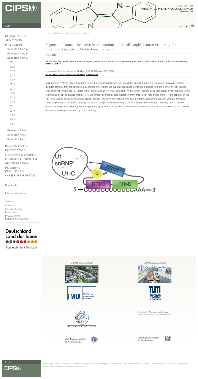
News (57, 364)
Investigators (15, 150)
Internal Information (15, 193)
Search (81, 366)
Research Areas (16, 145)
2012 (12, 102)
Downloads (11, 185)
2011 (12, 106)
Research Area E (17, 134)
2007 (12, 124)
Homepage (48, 364)
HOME (7, 26)
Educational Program (21, 159)
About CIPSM (13, 40)
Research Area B (17, 53)
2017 (12, 80)
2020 (12, 67)
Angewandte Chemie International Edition (65, 74)
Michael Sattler (52, 63)
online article (92, 74)
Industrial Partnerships (14, 169)
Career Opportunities (20, 175)
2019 (12, 71)
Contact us (11, 205)
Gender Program (17, 163)
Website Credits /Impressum (14, 210)
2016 (12, 84)
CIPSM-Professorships (20, 154)
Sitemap (9, 201)
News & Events (15, 36)
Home (48, 33)
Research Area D (17, 130)
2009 (12, 115)
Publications (14, 45)
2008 (12, 119)
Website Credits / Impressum (175, 364)
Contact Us (156, 364)
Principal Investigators (109, 364)
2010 (12, 110)
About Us (66, 364)
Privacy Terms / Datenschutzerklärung (16, 217)
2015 (12, 88)
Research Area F (17, 139)
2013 (12, 97)
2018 (12, 75)
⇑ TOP (8, 361)
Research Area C (17, 57)
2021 (12, 62)
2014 (12, 93)
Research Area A (17, 49)
